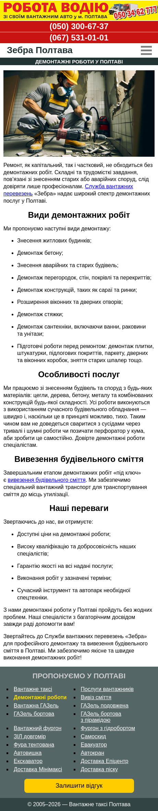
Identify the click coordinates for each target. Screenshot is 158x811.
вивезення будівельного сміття (47, 480)
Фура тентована (34, 745)
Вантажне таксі (33, 689)
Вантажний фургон (37, 728)
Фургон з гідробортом (108, 728)
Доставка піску (99, 769)
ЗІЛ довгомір (30, 736)
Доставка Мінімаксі (38, 769)
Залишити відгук (79, 785)
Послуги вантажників (107, 689)
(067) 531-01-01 (78, 37)
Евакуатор (94, 745)
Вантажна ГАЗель (36, 705)
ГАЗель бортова (34, 714)
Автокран (93, 753)
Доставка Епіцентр (105, 761)
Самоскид (93, 736)
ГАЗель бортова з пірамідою (101, 717)
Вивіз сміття (96, 697)
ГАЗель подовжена (105, 705)
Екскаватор (28, 761)
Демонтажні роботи (40, 697)
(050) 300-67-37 (78, 26)
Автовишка (27, 753)
